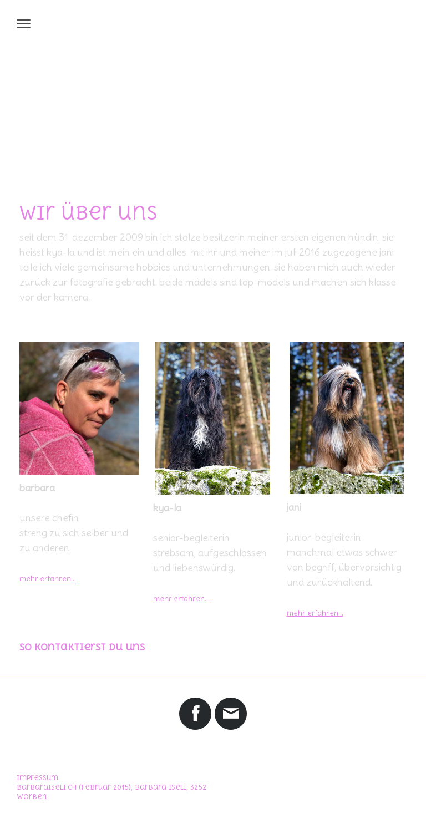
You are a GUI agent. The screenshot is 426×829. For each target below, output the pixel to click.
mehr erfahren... (181, 598)
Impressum (37, 778)
